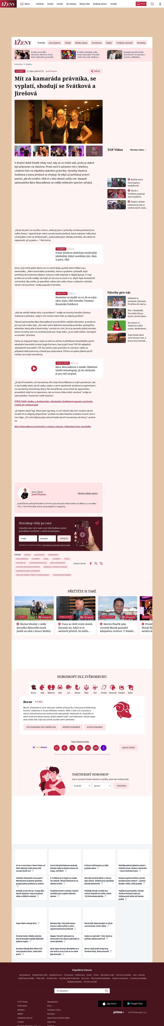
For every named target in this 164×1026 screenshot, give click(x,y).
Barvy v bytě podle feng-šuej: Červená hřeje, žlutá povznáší (98, 950)
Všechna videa (137, 149)
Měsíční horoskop (71, 727)
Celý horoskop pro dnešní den (41, 727)
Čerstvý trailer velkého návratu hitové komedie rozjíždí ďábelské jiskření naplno (29, 939)
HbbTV (20, 1014)
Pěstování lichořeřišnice (100, 978)
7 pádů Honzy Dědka (26, 978)
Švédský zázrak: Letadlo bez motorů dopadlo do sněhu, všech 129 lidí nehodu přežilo (97, 893)
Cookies (20, 1022)
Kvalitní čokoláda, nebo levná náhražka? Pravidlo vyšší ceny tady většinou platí (88, 56)
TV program (68, 975)
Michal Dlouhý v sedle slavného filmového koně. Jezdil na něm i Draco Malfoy (34, 627)
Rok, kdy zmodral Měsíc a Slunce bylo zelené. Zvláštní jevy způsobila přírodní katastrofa (99, 881)
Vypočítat (120, 785)
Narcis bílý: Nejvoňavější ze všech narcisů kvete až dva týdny (98, 924)
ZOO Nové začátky (123, 975)
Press (49, 1006)
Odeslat (62, 537)
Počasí (96, 975)
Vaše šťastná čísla (80, 741)
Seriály (60, 3)
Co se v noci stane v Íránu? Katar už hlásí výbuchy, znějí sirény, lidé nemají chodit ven (30, 868)
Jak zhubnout (24, 975)
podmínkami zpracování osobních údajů (56, 545)
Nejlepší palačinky (74, 981)
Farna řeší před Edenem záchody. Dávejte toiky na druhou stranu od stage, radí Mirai (64, 868)
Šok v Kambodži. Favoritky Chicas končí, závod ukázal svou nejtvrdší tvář (137, 313)
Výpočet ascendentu (120, 978)
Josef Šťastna (51, 71)
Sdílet (96, 72)
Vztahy (50, 3)
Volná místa (22, 1006)
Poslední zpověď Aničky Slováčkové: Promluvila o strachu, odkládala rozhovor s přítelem (134, 56)
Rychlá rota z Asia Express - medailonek (135, 182)
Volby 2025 (40, 978)
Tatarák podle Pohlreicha (69, 978)
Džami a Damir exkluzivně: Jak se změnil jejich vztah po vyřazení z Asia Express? (137, 207)
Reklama (21, 1010)
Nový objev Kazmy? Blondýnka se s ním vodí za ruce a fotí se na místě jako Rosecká (64, 951)
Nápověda (51, 1022)
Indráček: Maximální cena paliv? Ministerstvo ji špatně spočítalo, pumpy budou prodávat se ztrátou (30, 882)
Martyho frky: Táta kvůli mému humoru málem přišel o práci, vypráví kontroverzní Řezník (63, 926)
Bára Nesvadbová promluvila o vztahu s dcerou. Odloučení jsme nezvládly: (53, 426)
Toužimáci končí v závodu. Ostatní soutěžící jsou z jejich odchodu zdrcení (64, 893)
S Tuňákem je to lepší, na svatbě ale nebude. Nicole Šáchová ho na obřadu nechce (64, 881)
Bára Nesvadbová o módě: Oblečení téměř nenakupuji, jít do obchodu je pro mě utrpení (76, 370)
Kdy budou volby (107, 975)
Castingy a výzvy (54, 1010)
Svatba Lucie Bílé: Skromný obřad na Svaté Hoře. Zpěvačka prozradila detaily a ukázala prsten (42, 56)
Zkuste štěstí (128, 747)
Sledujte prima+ (100, 3)
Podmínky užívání (24, 1018)
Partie (89, 975)
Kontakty (51, 1014)
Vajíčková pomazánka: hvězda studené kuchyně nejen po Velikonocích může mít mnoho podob (131, 895)
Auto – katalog (139, 975)
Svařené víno (52, 978)
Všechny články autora (88, 493)
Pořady (114, 3)
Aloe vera (85, 978)
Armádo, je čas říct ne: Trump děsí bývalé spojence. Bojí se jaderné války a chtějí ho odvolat (30, 893)
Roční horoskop (95, 727)
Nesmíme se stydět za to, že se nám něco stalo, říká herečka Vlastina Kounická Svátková (76, 301)
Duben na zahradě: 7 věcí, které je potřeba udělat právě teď (98, 937)
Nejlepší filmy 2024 (39, 975)
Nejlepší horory (55, 975)
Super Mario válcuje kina (28, 923)
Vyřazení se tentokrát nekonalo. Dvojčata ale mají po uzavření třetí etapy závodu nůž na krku (137, 301)
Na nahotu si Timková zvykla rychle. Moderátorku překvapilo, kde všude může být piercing (137, 325)
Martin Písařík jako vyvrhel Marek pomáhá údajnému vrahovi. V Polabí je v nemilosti (116, 629)
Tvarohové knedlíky (138, 978)
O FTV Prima (22, 1002)
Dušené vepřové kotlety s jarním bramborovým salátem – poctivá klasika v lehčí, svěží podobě (132, 881)
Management (52, 1002)
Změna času (80, 975)
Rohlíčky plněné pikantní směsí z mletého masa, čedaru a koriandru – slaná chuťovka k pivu (133, 868)
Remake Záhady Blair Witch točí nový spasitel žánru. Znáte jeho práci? (29, 951)
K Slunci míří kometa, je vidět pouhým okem (96, 866)
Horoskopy (71, 3)
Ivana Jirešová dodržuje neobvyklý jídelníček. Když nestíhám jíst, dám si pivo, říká (76, 256)
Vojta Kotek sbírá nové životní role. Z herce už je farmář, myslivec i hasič (137, 338)
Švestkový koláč (90, 981)
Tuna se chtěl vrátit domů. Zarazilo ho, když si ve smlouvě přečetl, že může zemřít (75, 629)
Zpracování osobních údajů (58, 1018)
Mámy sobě (85, 3)
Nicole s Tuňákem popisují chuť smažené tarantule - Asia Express (136, 196)
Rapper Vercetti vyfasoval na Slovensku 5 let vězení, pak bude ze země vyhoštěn (64, 939)
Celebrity (40, 3)
